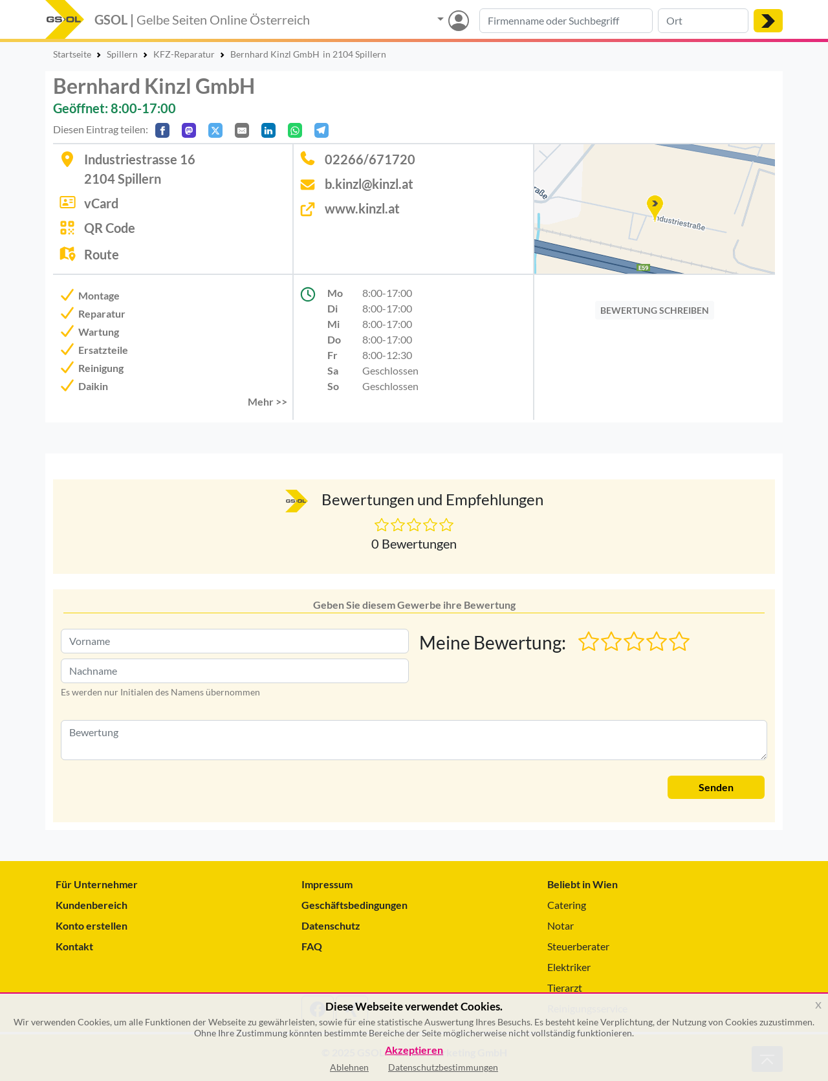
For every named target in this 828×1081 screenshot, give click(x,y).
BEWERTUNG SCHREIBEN (654, 310)
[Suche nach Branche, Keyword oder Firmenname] (566, 20)
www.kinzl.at (362, 208)
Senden (716, 787)
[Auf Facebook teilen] (162, 130)
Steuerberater (578, 946)
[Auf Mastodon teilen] (189, 130)
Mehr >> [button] (267, 401)
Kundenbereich (91, 905)
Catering (566, 905)
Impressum (327, 884)
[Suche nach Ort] (703, 20)
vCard (101, 203)
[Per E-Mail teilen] (242, 130)
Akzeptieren (414, 1050)
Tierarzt (564, 987)
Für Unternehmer (97, 884)
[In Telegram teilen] (321, 130)
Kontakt (74, 946)
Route (101, 254)
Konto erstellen (91, 925)
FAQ (311, 946)
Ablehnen (349, 1067)
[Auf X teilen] (215, 130)
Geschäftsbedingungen (354, 905)
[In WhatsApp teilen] (295, 130)
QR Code (109, 227)
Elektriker (569, 967)
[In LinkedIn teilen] (268, 130)
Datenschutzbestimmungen (443, 1067)
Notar (560, 925)
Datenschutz (330, 925)
